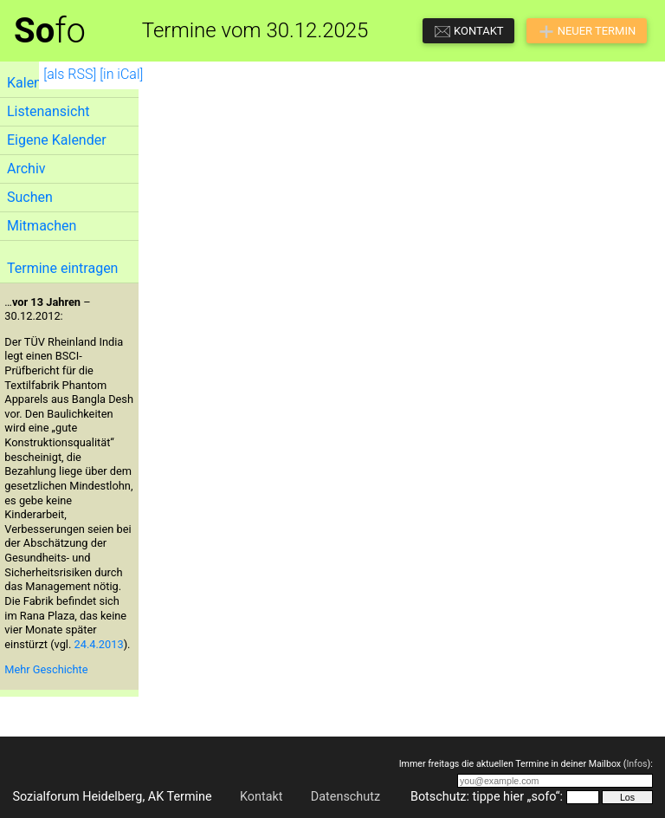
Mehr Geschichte (45, 669)
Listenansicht (48, 111)
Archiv (26, 168)
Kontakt (261, 796)
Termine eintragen (62, 268)
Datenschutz (345, 796)
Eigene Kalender (57, 140)
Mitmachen (41, 225)
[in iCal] (121, 74)
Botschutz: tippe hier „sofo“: (486, 796)
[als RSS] (69, 74)
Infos (636, 763)
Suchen (30, 197)
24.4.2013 (99, 644)
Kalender (34, 83)
